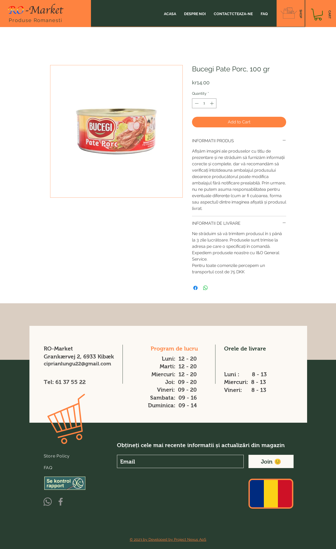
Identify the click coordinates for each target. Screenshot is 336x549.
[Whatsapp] (47, 501)
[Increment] (212, 103)
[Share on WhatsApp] (205, 288)
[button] (318, 14)
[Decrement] (196, 103)
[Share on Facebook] (195, 288)
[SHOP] (300, 14)
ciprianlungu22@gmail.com (77, 363)
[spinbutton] (204, 103)
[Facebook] (60, 501)
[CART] (329, 15)
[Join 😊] (271, 461)
